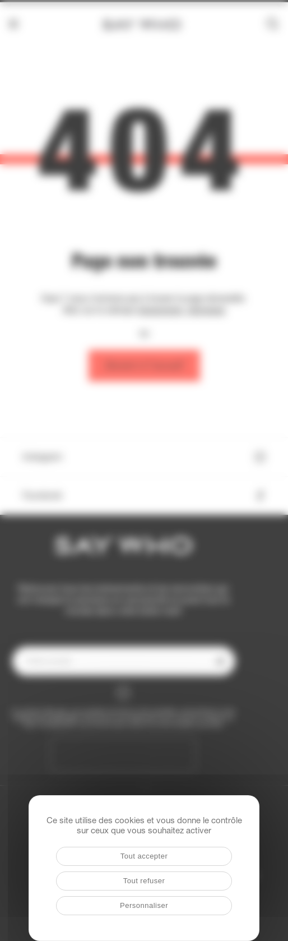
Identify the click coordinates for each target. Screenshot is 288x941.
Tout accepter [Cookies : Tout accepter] (144, 856)
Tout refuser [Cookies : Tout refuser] (144, 881)
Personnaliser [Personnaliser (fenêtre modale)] (144, 905)
